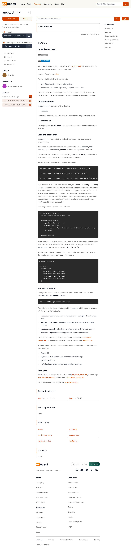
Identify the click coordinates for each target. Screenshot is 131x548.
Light (75, 464)
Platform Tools (73, 492)
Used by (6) (109, 43)
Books (70, 507)
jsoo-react (73, 429)
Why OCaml (40, 502)
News (57, 4)
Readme (8, 57)
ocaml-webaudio (71, 382)
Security (51, 540)
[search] (126, 4)
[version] (23, 12)
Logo (70, 527)
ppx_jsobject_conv (45, 435)
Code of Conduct (42, 545)
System (94, 464)
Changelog (40, 483)
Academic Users (42, 497)
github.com (9, 53)
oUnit (56, 74)
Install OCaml (73, 483)
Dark (84, 464)
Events (38, 522)
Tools (29, 4)
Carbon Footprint (66, 540)
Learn (22, 4)
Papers (70, 517)
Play (63, 4)
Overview (11, 19)
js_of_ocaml (76, 66)
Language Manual (74, 497)
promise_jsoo (74, 435)
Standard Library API (76, 502)
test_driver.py (87, 340)
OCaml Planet (41, 527)
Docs (25, 19)
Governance (83, 540)
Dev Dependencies (112, 40)
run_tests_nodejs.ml (76, 377)
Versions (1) (9, 64)
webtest (8, 12)
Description (109, 29)
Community (48, 4)
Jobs (38, 532)
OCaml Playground (75, 522)
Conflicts (108, 47)
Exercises (71, 512)
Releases (39, 487)
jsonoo (40, 429)
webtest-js (73, 441)
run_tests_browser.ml (46, 377)
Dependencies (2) (111, 36)
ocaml (40, 398)
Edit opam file (10, 60)
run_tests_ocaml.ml (79, 375)
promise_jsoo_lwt (44, 441)
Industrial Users (42, 492)
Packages (37, 4)
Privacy (97, 540)
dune (71, 398)
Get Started (72, 487)
